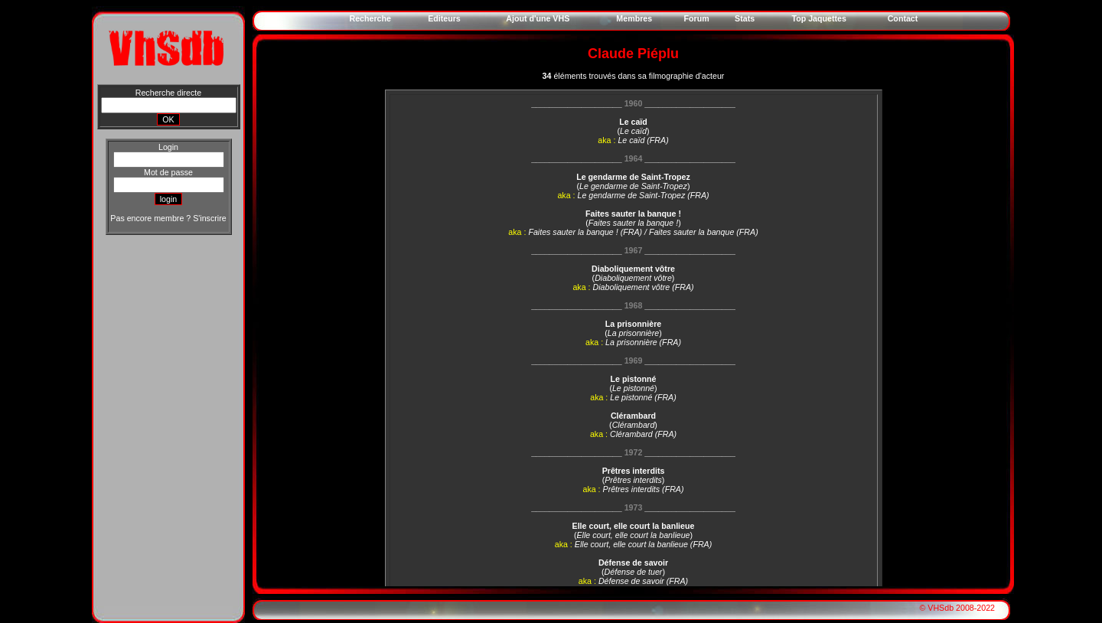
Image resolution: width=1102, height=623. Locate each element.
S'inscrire (209, 218)
